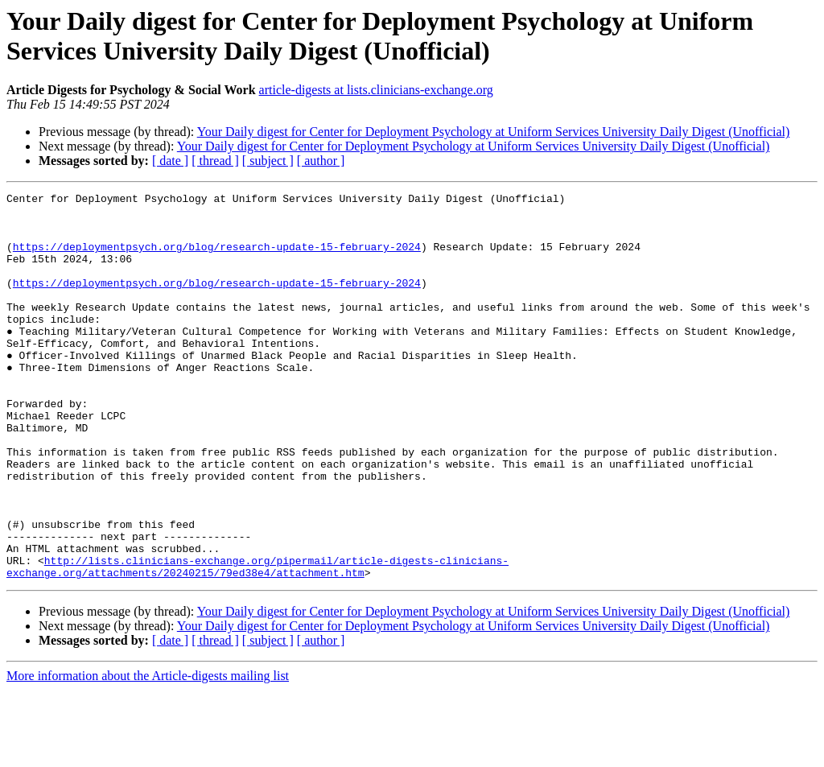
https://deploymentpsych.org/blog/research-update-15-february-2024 (217, 258)
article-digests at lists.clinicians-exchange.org (376, 90)
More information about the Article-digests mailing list (147, 753)
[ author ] (321, 160)
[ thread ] (215, 160)
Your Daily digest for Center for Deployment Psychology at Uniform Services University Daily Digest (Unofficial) (493, 131)
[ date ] (170, 160)
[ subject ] (268, 160)
